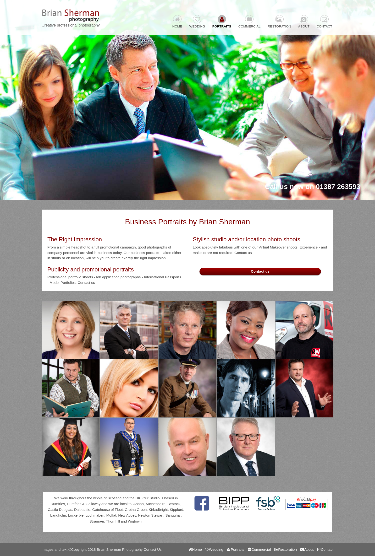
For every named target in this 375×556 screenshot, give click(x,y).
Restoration (279, 21)
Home (177, 21)
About (303, 21)
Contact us (260, 271)
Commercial (249, 21)
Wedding (197, 21)
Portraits (221, 21)
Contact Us (153, 549)
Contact (324, 21)
